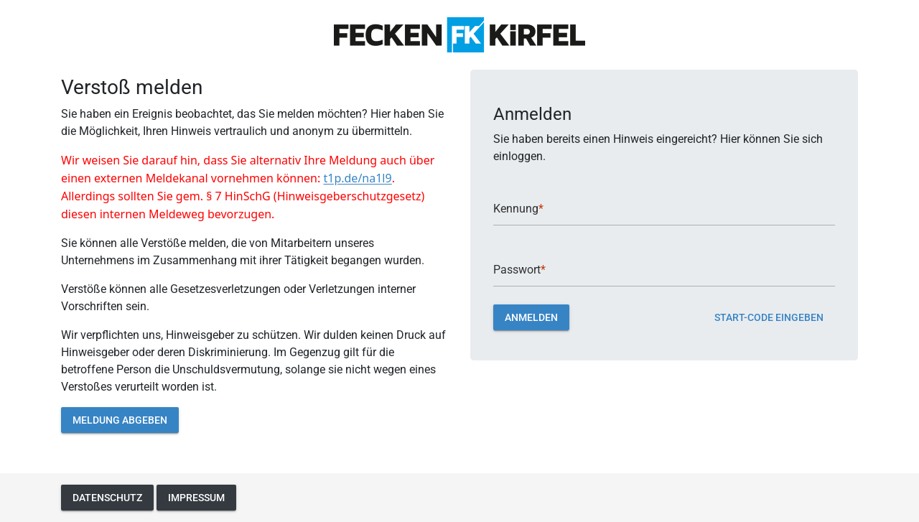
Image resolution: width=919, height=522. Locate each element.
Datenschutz (107, 497)
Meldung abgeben (120, 419)
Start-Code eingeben (769, 316)
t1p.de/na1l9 (357, 178)
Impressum (196, 497)
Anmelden (531, 316)
